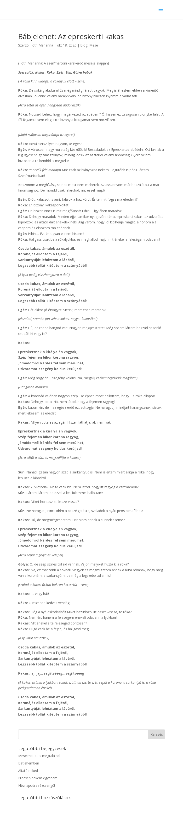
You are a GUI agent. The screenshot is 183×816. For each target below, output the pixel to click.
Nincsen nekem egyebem (37, 778)
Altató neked (28, 770)
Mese (93, 45)
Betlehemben (28, 763)
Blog (83, 45)
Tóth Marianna (41, 45)
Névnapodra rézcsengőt (36, 785)
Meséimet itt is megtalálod (39, 755)
